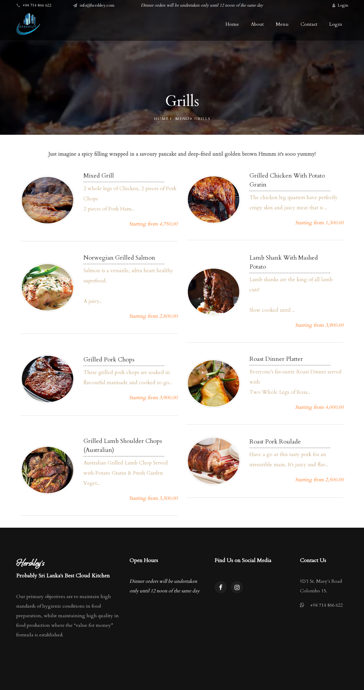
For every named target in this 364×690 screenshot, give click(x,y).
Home (163, 119)
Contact (309, 24)
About (257, 24)
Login (343, 5)
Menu (183, 119)
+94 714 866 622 (326, 605)
